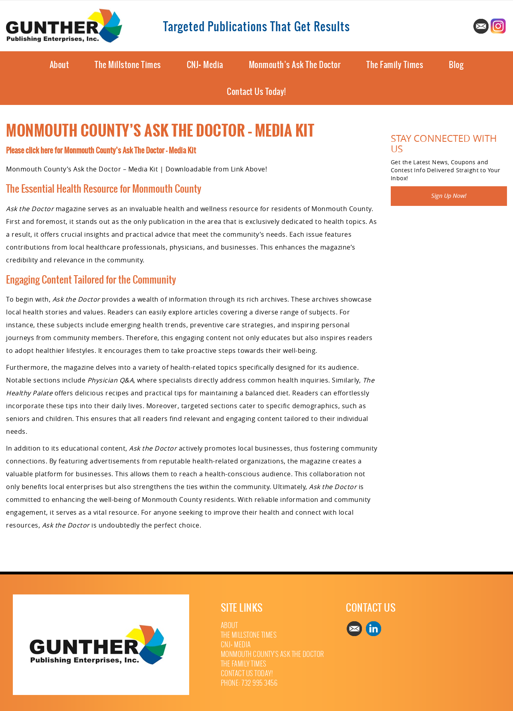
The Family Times (394, 64)
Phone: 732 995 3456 (249, 683)
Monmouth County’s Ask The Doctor (272, 654)
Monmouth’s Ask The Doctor (295, 64)
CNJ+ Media (205, 64)
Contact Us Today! (256, 91)
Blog (456, 64)
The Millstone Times (128, 64)
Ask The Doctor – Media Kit (159, 150)
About (59, 64)
